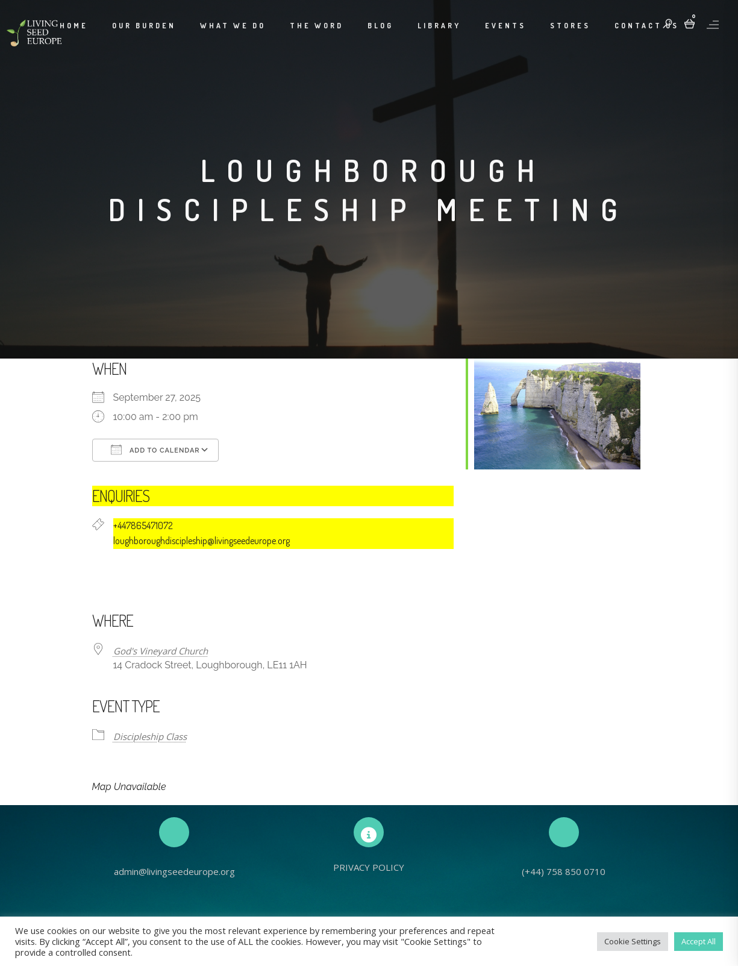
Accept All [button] (698, 941)
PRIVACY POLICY (368, 867)
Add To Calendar (155, 449)
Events (505, 25)
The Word (316, 25)
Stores (570, 25)
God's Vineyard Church (160, 651)
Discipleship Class (150, 736)
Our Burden (144, 25)
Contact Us (646, 25)
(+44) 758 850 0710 (563, 871)
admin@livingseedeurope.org (174, 871)
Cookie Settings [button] (632, 941)
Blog (380, 25)
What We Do (233, 25)
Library (439, 25)
